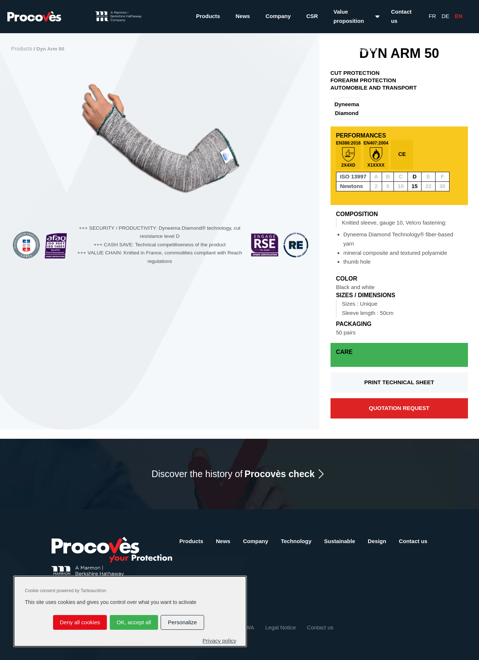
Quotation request (399, 408)
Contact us (401, 16)
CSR (312, 16)
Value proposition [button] (348, 16)
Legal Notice (280, 627)
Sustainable (339, 541)
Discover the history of (233, 474)
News (242, 16)
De (445, 16)
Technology (296, 541)
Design (377, 541)
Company (278, 16)
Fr (432, 16)
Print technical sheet (399, 382)
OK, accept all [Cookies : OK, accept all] (133, 622)
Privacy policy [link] (220, 641)
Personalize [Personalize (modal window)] (182, 622)
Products (208, 16)
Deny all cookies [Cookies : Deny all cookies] (80, 622)
